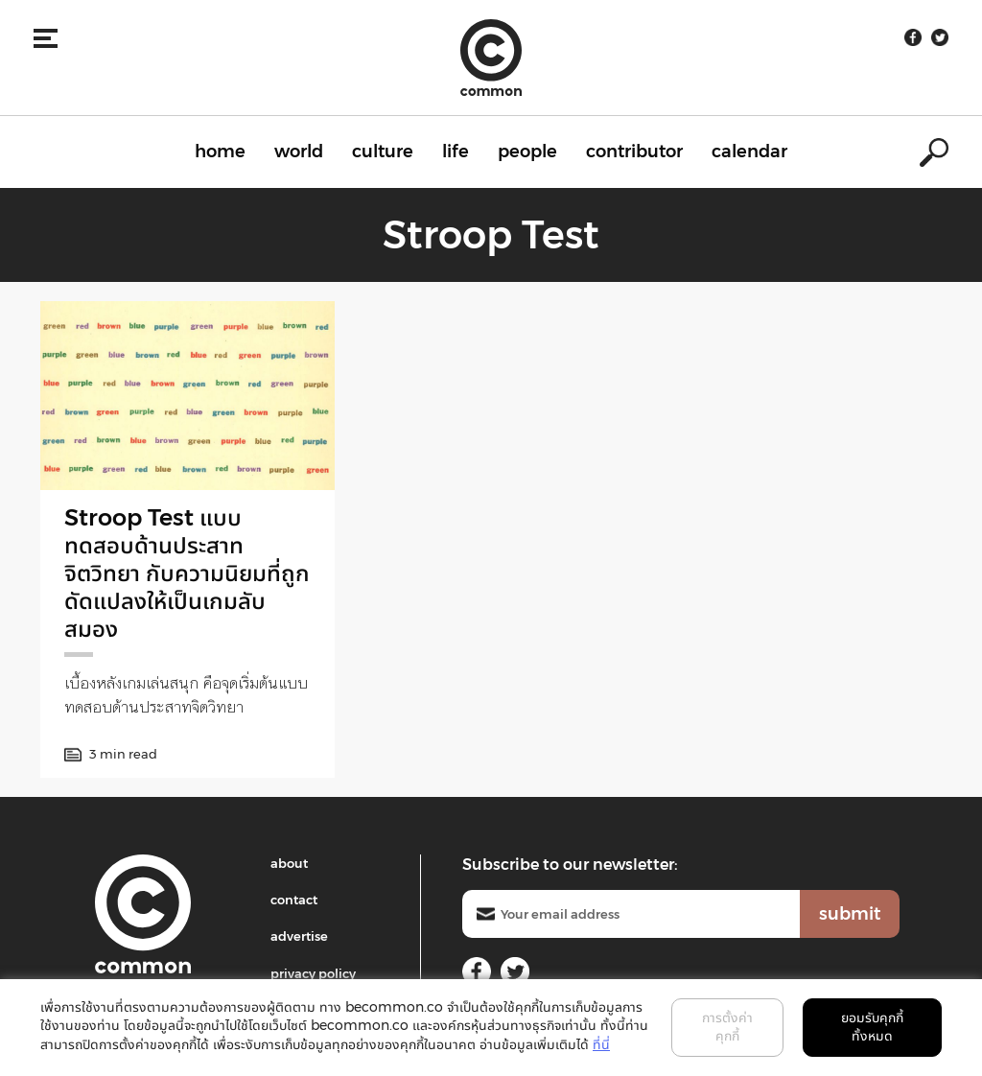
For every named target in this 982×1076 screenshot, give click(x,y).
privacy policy (313, 973)
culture (382, 151)
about (289, 863)
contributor (634, 151)
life (455, 151)
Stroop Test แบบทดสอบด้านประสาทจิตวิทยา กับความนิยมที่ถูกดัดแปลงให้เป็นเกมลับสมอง (187, 572)
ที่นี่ (601, 1044)
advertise (299, 936)
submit (849, 913)
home (220, 151)
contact (293, 899)
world (298, 151)
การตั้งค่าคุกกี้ (727, 1027)
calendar (749, 151)
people (527, 151)
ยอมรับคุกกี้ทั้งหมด (872, 1027)
